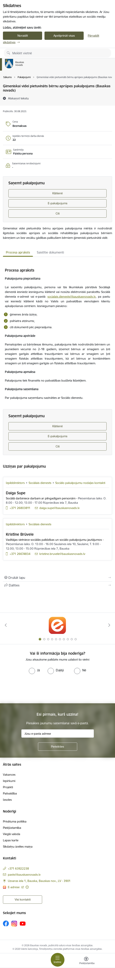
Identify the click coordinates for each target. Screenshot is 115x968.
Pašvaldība (10, 793)
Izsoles (7, 800)
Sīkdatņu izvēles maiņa (18, 846)
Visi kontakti (23, 899)
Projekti (8, 787)
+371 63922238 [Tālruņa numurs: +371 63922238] (18, 868)
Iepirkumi (9, 781)
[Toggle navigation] (57, 960)
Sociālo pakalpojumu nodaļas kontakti (80, 483)
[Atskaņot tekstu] (18, 98)
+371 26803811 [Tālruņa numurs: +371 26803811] (20, 508)
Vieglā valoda (11, 834)
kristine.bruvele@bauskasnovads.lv (62, 554)
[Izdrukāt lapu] (57, 577)
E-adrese (14, 887)
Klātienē (57, 193)
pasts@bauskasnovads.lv (24, 874)
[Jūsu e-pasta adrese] (57, 733)
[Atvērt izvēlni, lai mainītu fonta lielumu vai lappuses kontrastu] (86, 961)
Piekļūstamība (12, 828)
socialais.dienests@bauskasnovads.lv (71, 296)
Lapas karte (10, 840)
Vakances (9, 774)
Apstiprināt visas (64, 35)
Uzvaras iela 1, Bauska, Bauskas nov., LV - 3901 (39, 881)
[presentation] (32, 688)
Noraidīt (22, 35)
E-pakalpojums (57, 203)
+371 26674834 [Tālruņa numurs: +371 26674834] (20, 554)
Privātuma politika (14, 821)
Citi (58, 213)
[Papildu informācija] (27, 887)
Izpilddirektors (15, 483)
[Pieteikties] (57, 747)
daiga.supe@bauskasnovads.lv (59, 508)
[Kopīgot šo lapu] (57, 585)
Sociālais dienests (40, 483)
